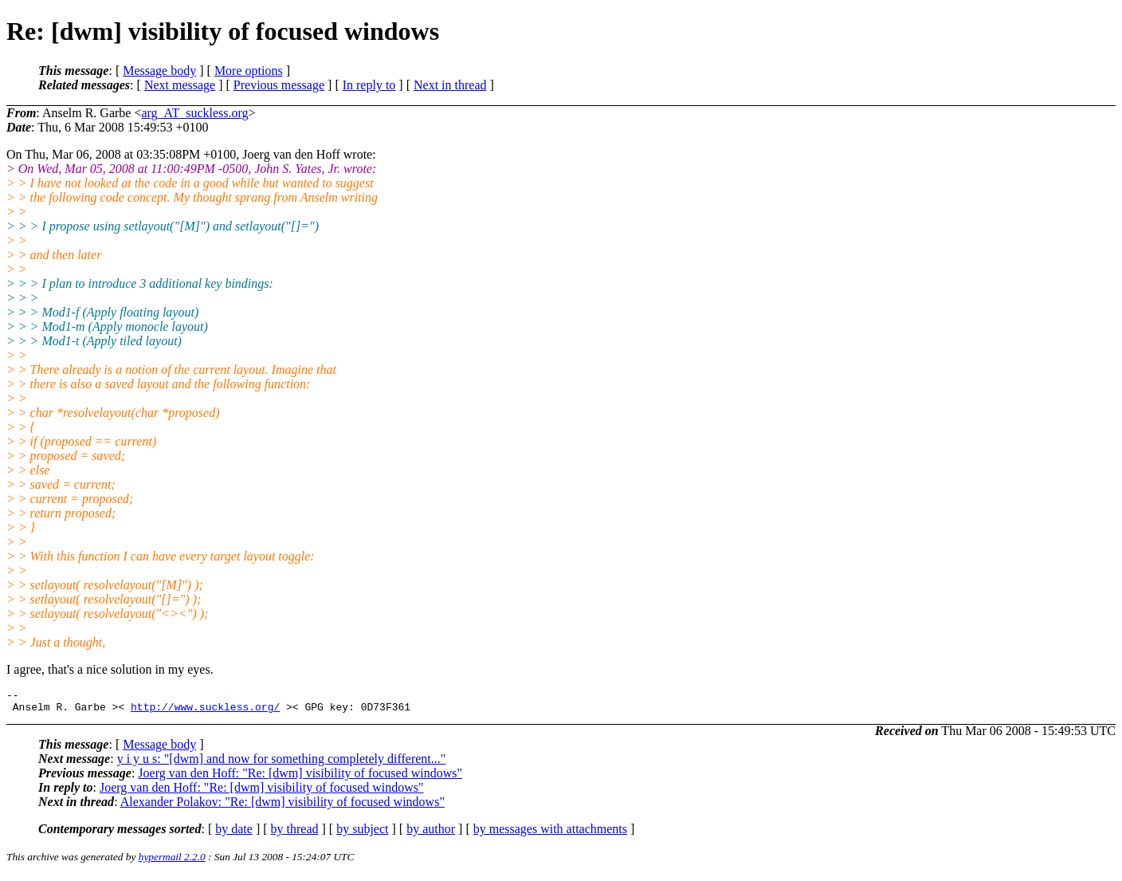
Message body (159, 70)
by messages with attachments (550, 833)
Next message (179, 85)
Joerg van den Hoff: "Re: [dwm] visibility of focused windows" (300, 778)
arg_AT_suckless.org (194, 113)
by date (234, 833)
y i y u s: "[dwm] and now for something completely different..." (281, 763)
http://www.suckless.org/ (205, 711)
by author (430, 833)
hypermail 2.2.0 (172, 861)
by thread (295, 833)
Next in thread (450, 85)
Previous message (278, 85)
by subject (362, 833)
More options (248, 70)
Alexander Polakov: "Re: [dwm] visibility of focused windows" (282, 806)
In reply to (369, 85)
